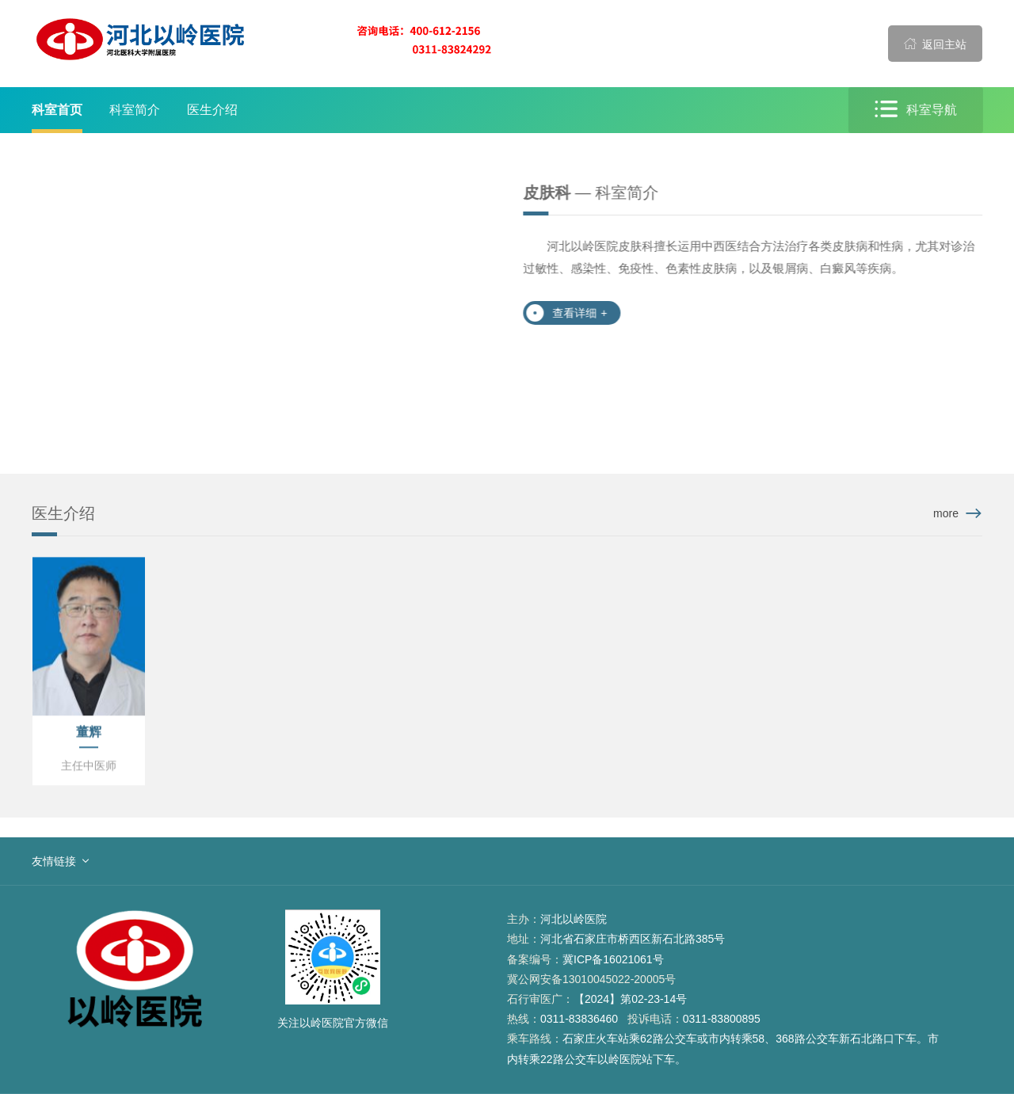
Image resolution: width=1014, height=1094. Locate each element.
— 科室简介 (591, 192)
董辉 (88, 732)
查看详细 (580, 313)
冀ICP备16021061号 (613, 959)
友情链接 (54, 861)
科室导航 (916, 109)
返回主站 (935, 43)
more (946, 513)
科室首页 (57, 109)
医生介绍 (212, 109)
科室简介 (134, 109)
